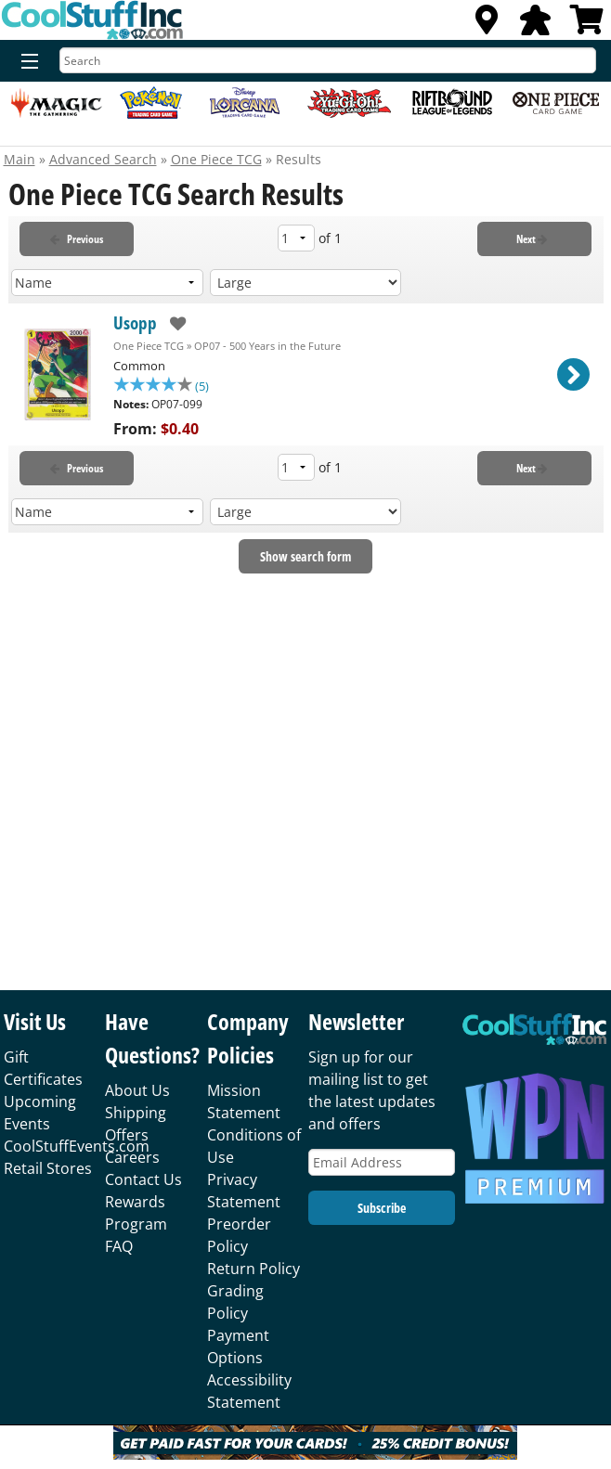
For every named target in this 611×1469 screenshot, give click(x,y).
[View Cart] (587, 25)
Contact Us (143, 1179)
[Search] (327, 60)
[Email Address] (381, 1162)
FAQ (119, 1246)
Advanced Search (103, 159)
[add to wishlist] (171, 323)
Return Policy (253, 1268)
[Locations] (486, 25)
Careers (132, 1157)
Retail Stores (48, 1168)
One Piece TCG (216, 159)
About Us (137, 1090)
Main (19, 159)
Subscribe (382, 1208)
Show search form (305, 558)
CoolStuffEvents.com (77, 1146)
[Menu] (25, 62)
